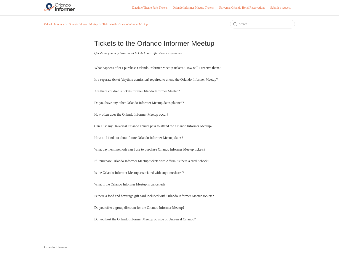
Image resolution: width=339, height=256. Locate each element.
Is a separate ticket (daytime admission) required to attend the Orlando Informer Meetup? (156, 79)
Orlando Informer (54, 24)
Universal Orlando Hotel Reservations (242, 7)
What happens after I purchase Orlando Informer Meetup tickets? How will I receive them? (157, 68)
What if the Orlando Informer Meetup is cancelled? (129, 184)
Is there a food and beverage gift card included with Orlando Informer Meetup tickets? (154, 196)
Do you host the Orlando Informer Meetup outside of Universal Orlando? (145, 219)
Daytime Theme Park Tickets (150, 7)
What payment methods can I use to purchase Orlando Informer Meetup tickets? (149, 149)
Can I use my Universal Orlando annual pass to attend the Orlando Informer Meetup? (153, 126)
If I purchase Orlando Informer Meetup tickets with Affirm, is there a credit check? (151, 161)
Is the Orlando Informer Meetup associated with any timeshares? (139, 172)
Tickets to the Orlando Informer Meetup (125, 24)
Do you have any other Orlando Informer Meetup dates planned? (139, 103)
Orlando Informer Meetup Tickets (193, 7)
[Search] (262, 24)
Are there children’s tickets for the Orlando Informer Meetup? (137, 91)
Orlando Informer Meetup (83, 24)
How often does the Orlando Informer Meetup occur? (131, 114)
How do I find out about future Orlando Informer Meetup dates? (138, 138)
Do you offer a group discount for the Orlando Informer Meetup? (139, 207)
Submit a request (280, 7)
